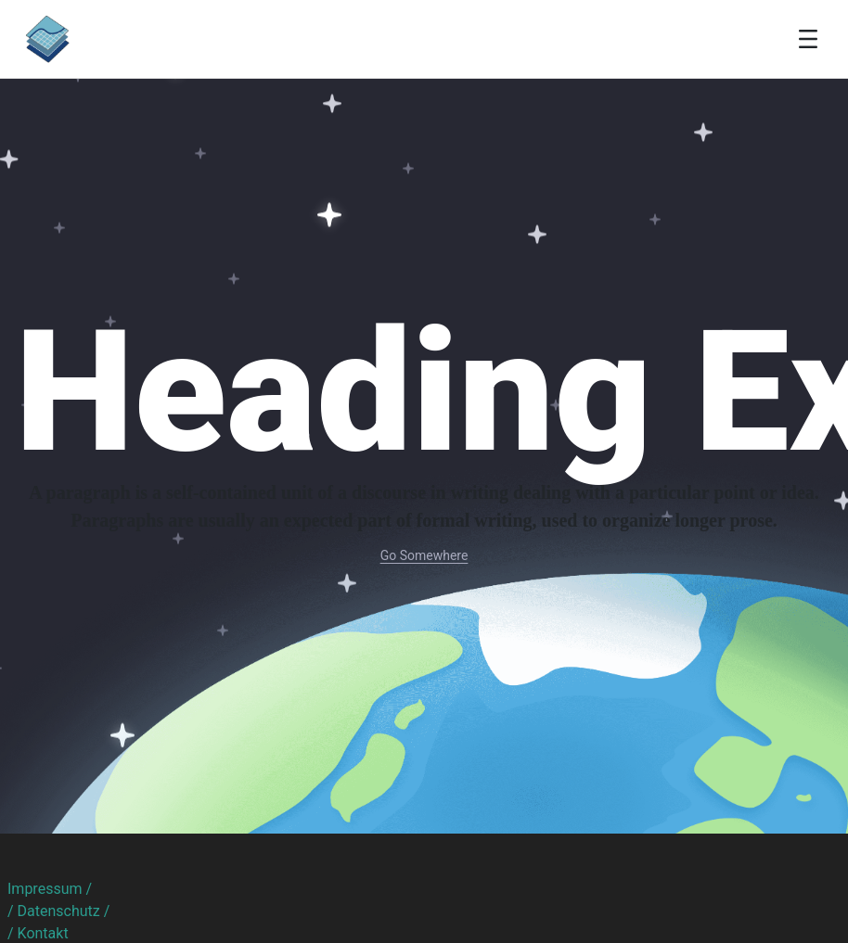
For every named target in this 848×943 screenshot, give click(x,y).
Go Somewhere (424, 555)
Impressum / (49, 889)
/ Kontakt (38, 933)
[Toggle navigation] (808, 39)
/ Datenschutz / (58, 911)
